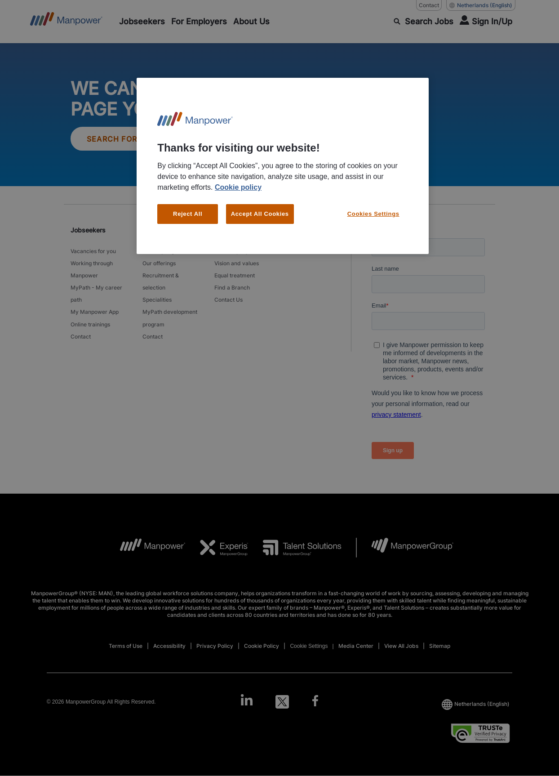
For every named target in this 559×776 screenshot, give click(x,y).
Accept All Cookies (260, 213)
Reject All (187, 213)
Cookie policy (238, 187)
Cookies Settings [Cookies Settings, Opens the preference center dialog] (373, 213)
